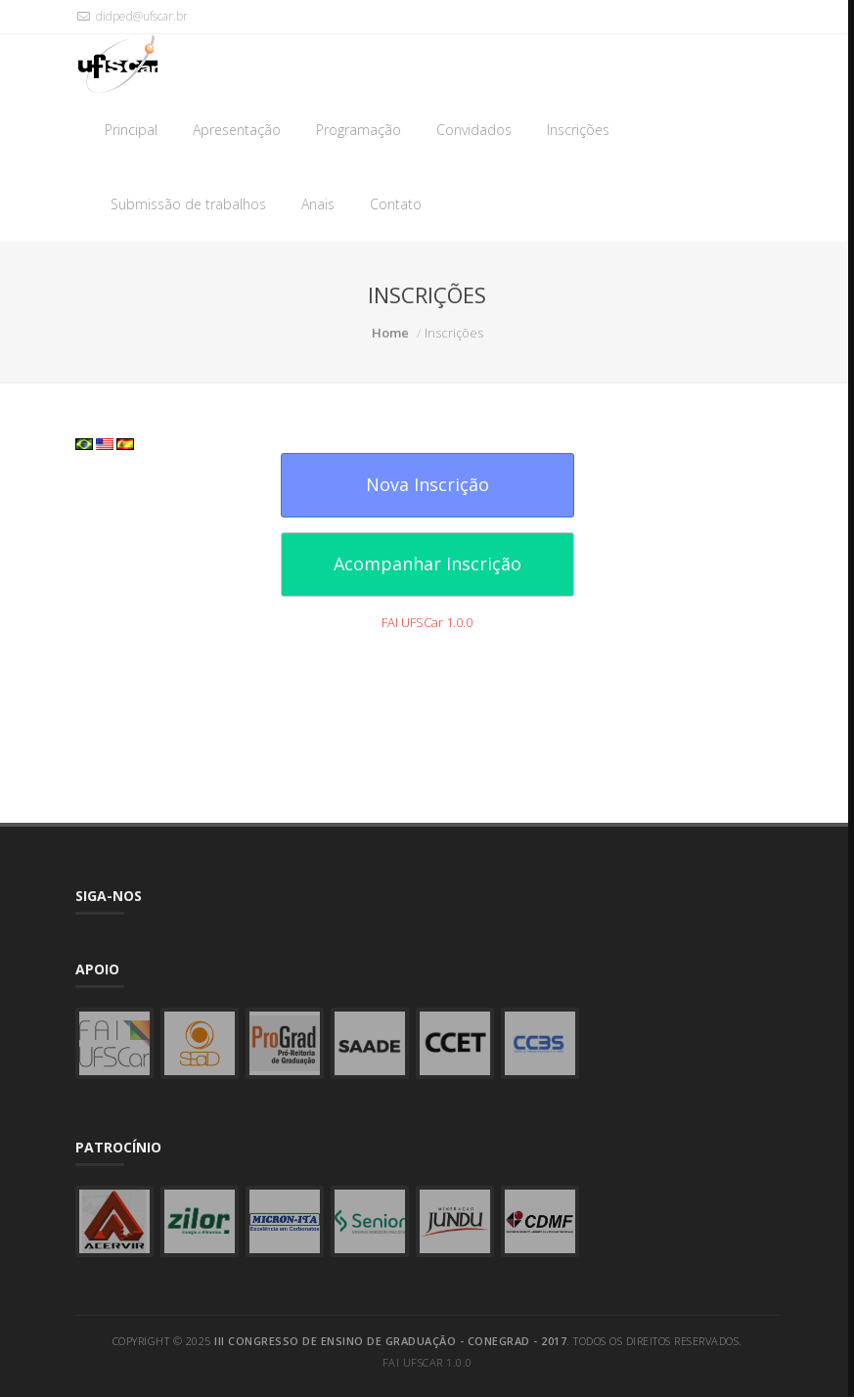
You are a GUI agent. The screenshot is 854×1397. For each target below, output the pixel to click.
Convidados (474, 129)
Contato (396, 204)
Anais (318, 204)
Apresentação (237, 129)
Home (390, 332)
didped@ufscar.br (131, 15)
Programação (358, 129)
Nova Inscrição (427, 484)
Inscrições (578, 129)
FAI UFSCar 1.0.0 (427, 622)
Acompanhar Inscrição (427, 563)
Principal (131, 129)
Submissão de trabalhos (188, 204)
